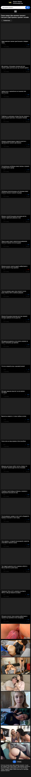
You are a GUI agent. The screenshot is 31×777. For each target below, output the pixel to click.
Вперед (19, 761)
